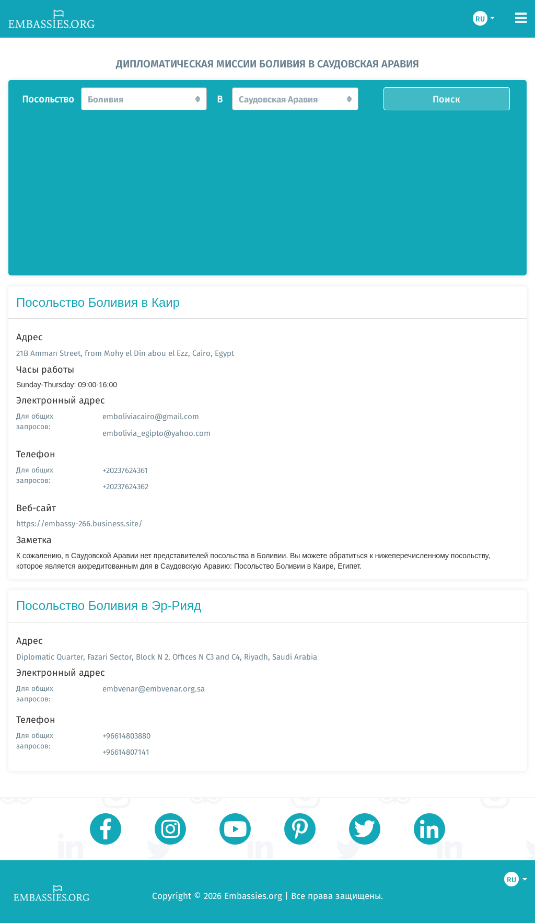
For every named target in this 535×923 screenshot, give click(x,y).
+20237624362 (125, 486)
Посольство (48, 99)
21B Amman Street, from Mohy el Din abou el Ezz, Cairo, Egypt (125, 353)
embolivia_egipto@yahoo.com (156, 433)
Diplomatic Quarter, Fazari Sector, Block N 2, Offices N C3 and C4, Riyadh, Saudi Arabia (166, 657)
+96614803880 (126, 736)
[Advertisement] (267, 190)
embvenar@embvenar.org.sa (153, 689)
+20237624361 (125, 470)
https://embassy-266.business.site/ (79, 523)
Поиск (446, 98)
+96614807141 (125, 752)
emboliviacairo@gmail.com (150, 416)
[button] (144, 98)
